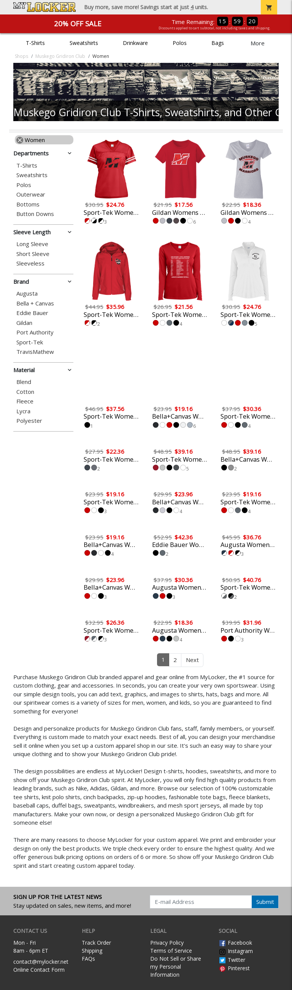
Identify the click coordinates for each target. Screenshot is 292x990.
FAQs (88, 958)
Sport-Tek (29, 342)
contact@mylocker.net (40, 961)
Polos (180, 42)
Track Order (96, 942)
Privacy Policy (167, 942)
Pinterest (234, 968)
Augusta (27, 293)
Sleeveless (30, 263)
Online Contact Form (39, 969)
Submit (265, 901)
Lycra (23, 411)
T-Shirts (35, 42)
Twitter (232, 959)
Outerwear (30, 194)
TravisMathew (35, 352)
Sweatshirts (84, 42)
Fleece (24, 401)
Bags (217, 42)
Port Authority (35, 332)
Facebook (235, 942)
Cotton (25, 392)
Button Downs (35, 214)
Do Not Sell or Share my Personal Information (175, 966)
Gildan (24, 323)
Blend (23, 382)
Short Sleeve (32, 254)
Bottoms (28, 204)
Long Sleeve (32, 244)
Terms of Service (171, 950)
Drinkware (135, 42)
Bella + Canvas (35, 303)
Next (192, 660)
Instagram (236, 951)
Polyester (29, 420)
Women (30, 140)
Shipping (92, 950)
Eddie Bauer (32, 313)
